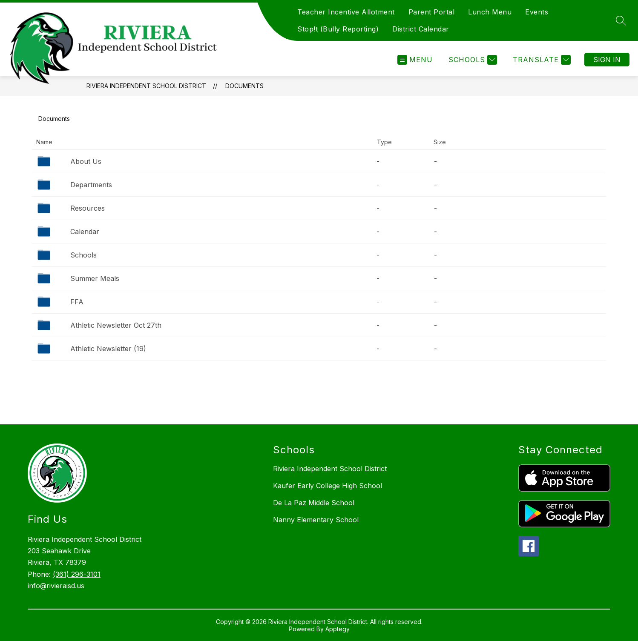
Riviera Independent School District (146, 85)
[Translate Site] (541, 59)
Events (536, 12)
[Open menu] (415, 59)
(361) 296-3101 (77, 574)
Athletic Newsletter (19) (108, 348)
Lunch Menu (490, 12)
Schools (83, 255)
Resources (87, 208)
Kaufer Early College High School (327, 485)
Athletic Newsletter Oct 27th (115, 325)
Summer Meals (94, 278)
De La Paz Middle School (313, 502)
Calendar (84, 231)
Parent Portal (431, 12)
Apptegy (337, 628)
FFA (76, 302)
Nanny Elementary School (316, 519)
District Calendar (420, 29)
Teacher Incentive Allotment (346, 12)
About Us (85, 161)
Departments (91, 184)
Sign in (607, 59)
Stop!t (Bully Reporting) (338, 29)
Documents (244, 85)
